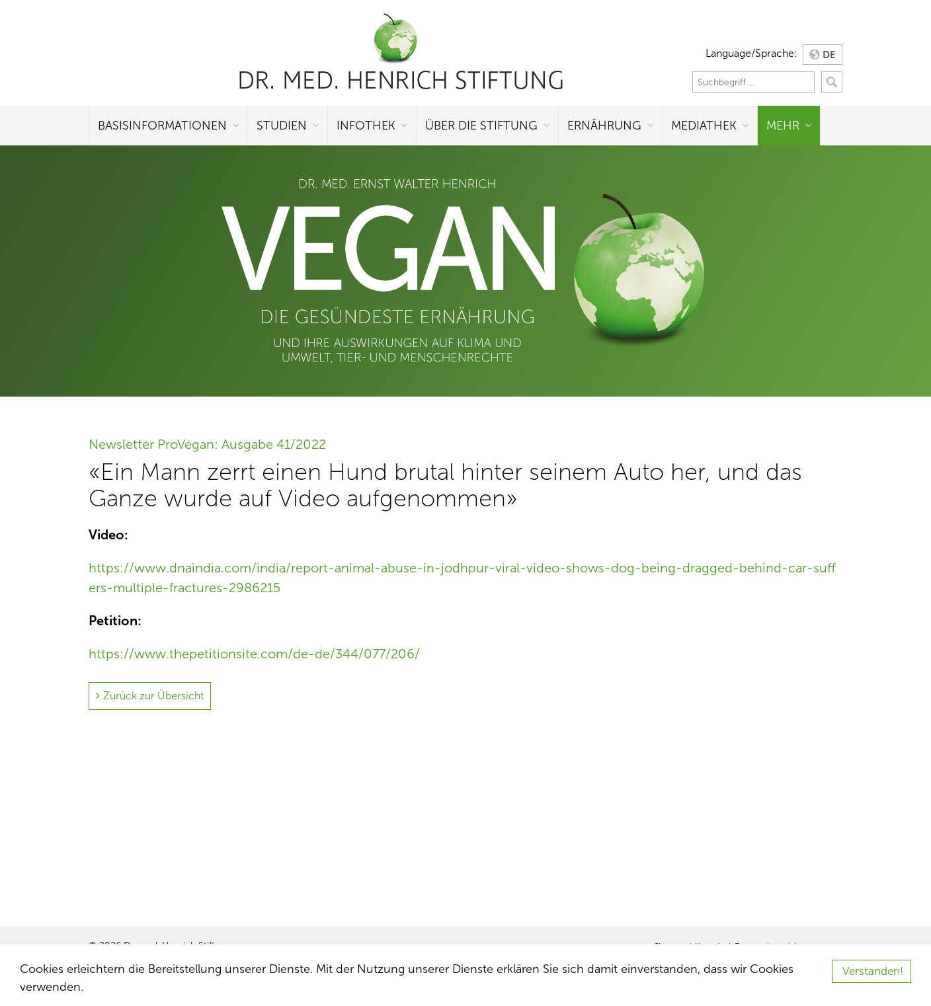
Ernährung (604, 125)
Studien (282, 125)
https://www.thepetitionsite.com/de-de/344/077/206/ (254, 653)
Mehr (782, 125)
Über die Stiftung (481, 125)
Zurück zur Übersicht (153, 695)
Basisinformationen (162, 125)
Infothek (366, 125)
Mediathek (704, 125)
